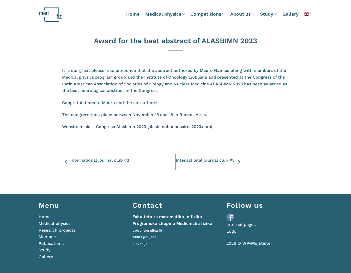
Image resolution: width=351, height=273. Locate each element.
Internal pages (241, 224)
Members (48, 236)
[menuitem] (308, 14)
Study (268, 14)
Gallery (290, 14)
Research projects (57, 230)
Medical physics (165, 14)
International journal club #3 (209, 162)
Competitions (207, 14)
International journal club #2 (95, 162)
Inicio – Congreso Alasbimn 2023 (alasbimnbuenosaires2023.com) (146, 126)
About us (242, 14)
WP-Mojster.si (257, 243)
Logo (231, 231)
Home (133, 14)
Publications (51, 243)
